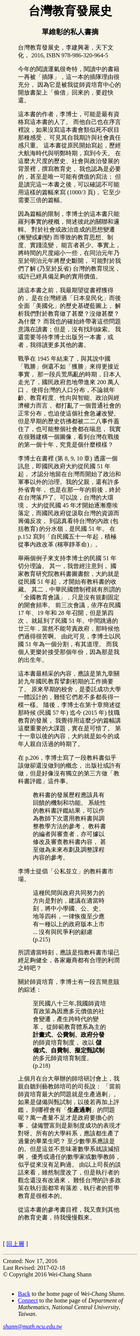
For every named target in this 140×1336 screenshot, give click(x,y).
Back (24, 1294)
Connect (28, 1300)
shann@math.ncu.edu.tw (32, 1326)
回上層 (15, 1244)
